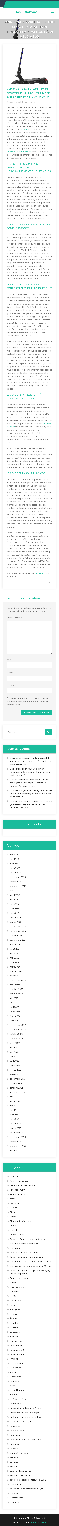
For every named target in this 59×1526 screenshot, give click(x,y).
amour (13, 1199)
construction (16, 1248)
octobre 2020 (16, 1141)
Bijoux (13, 1212)
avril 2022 (14, 1061)
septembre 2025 (18, 886)
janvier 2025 (15, 922)
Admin (49, 582)
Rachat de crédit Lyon (21, 1421)
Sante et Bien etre (19, 1453)
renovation (15, 1435)
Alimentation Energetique (22, 1185)
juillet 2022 (15, 1047)
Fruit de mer (16, 1341)
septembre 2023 (18, 993)
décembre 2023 (18, 980)
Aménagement (17, 1190)
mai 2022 (14, 1056)
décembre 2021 (17, 1079)
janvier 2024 (16, 975)
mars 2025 (15, 913)
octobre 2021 (16, 1088)
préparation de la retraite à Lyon (26, 1408)
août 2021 (14, 1096)
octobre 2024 (16, 935)
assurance (15, 1203)
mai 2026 (14, 859)
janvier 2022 (15, 1074)
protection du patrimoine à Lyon (26, 1417)
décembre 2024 (18, 926)
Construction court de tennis (24, 1252)
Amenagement (17, 1194)
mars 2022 (15, 1065)
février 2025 (15, 917)
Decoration (15, 1300)
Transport (14, 1493)
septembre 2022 (18, 1038)
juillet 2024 (15, 949)
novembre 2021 (17, 1083)
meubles (14, 1381)
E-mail (10, 672)
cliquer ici (39, 573)
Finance (14, 1336)
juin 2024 (14, 953)
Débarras (14, 1291)
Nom (10, 659)
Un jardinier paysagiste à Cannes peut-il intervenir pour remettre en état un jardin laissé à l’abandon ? (30, 761)
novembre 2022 (18, 1029)
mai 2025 (14, 904)
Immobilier (15, 1368)
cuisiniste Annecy (18, 1287)
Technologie (30, 102)
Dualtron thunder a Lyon (19, 151)
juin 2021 (14, 1105)
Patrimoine (15, 1403)
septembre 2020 (18, 1146)
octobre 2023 (16, 989)
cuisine (13, 1282)
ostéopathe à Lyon (19, 1399)
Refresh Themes (39, 1522)
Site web (11, 685)
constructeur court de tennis (24, 1243)
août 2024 (15, 944)
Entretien (14, 1323)
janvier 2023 (15, 1020)
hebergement (17, 1350)
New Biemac (25, 12)
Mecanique (15, 1376)
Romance (15, 1444)
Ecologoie (15, 1309)
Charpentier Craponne (21, 1221)
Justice (13, 1372)
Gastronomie (16, 1345)
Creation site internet (20, 1278)
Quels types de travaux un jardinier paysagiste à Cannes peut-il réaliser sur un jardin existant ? (30, 772)
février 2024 (15, 971)
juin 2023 (14, 998)
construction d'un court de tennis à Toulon (31, 1261)
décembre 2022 (18, 1025)
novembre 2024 (18, 931)
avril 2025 (14, 908)
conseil (13, 1230)
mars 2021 (15, 1119)
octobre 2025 (16, 881)
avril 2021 (14, 1114)
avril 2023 (14, 1007)
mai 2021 (14, 1110)
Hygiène (14, 1359)
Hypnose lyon (16, 1363)
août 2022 (15, 1043)
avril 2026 (14, 863)
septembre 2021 (18, 1092)
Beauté (13, 1207)
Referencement (18, 1430)
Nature (13, 1394)
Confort (13, 1225)
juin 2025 (14, 899)
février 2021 (15, 1123)
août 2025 (15, 890)
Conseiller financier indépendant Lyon (28, 1239)
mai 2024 (14, 958)
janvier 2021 (15, 1128)
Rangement (16, 1426)
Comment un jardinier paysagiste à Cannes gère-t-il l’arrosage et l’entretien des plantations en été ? (31, 804)
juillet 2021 (15, 1101)
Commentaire (14, 617)
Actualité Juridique (19, 1181)
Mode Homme (17, 1390)
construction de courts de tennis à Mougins (31, 1266)
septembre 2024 (18, 940)
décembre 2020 (18, 1132)
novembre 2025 (18, 877)
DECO (13, 1296)
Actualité (14, 1176)
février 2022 (15, 1070)
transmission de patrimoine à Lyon (27, 1489)
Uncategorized (17, 1497)
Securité (14, 1457)
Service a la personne (20, 1471)
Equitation (15, 1332)
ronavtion (14, 1448)
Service (13, 1466)
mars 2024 (15, 967)
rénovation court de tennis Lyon (25, 1439)
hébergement (17, 1354)
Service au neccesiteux (21, 1475)
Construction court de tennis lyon (26, 1257)
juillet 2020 (15, 1150)
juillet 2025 (15, 895)
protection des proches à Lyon (25, 1412)
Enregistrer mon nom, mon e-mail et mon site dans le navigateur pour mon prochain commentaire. (28, 701)
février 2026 (15, 872)
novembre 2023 (18, 984)
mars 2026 (15, 868)
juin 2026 (14, 854)
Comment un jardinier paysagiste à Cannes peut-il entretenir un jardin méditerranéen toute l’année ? (31, 793)
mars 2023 (15, 1011)
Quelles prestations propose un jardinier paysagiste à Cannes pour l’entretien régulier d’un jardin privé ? (29, 782)
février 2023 (15, 1016)
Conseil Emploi (17, 1234)
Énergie (13, 1318)
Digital (13, 1305)
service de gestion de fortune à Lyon (28, 1480)
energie (13, 1314)
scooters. (25, 129)
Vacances (14, 1502)
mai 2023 (14, 1002)
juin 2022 (14, 1052)
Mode (13, 1385)
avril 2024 (14, 962)
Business (14, 1216)
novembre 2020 (18, 1137)
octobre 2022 (16, 1034)
